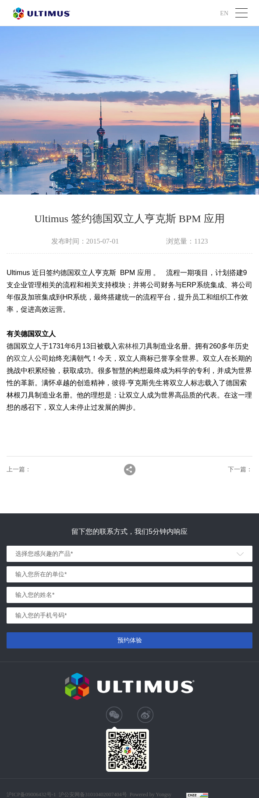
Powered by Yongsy (151, 794)
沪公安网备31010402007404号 (93, 794)
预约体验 (129, 640)
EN (224, 13)
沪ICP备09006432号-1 (31, 794)
